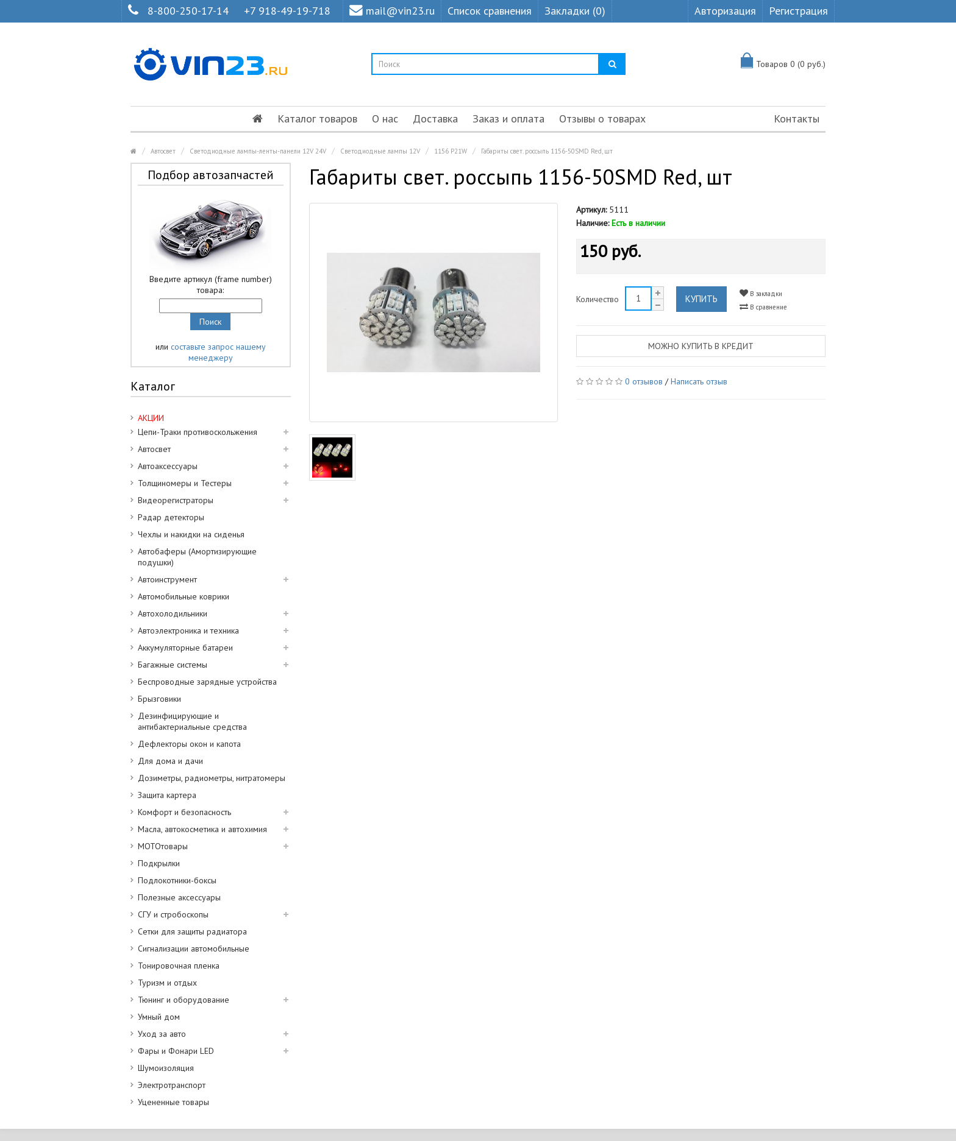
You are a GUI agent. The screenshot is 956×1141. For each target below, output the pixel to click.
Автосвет (163, 151)
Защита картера (167, 795)
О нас (385, 118)
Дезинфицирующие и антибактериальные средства (192, 721)
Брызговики (159, 698)
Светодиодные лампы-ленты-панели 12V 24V (258, 151)
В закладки (761, 293)
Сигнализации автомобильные (193, 948)
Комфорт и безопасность (184, 812)
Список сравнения (490, 11)
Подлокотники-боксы (177, 880)
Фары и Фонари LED (176, 1050)
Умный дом (159, 1016)
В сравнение (763, 306)
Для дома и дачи (170, 760)
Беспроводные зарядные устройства (207, 681)
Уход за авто (162, 1033)
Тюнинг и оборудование (183, 999)
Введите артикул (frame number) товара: (210, 284)
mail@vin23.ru (392, 11)
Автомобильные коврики (183, 596)
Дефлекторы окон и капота (189, 743)
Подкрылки (159, 863)
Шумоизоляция (166, 1067)
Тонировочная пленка (178, 965)
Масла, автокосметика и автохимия (202, 829)
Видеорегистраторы (175, 500)
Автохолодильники (172, 613)
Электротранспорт (171, 1084)
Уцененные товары (173, 1102)
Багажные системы (172, 664)
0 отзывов (644, 381)
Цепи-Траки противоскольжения (197, 431)
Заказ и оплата (508, 118)
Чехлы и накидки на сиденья (191, 534)
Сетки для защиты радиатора (192, 931)
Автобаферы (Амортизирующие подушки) (197, 557)
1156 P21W (450, 151)
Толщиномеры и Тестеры (185, 483)
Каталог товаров (317, 118)
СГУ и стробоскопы (173, 914)
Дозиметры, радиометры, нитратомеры (211, 777)
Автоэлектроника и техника (188, 630)
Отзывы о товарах (602, 118)
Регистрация (798, 11)
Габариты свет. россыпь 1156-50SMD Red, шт (547, 151)
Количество (597, 299)
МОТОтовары (163, 846)
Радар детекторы (171, 517)
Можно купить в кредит (701, 346)
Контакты (796, 118)
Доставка (435, 118)
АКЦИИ (151, 417)
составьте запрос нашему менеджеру (218, 352)
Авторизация (725, 11)
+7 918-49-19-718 (287, 11)
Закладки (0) (574, 11)
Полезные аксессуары (179, 897)
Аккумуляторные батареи (185, 647)
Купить (701, 299)
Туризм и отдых (167, 982)
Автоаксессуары (168, 466)
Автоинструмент (167, 579)
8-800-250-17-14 (188, 11)
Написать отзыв (699, 381)
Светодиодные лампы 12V (380, 151)
